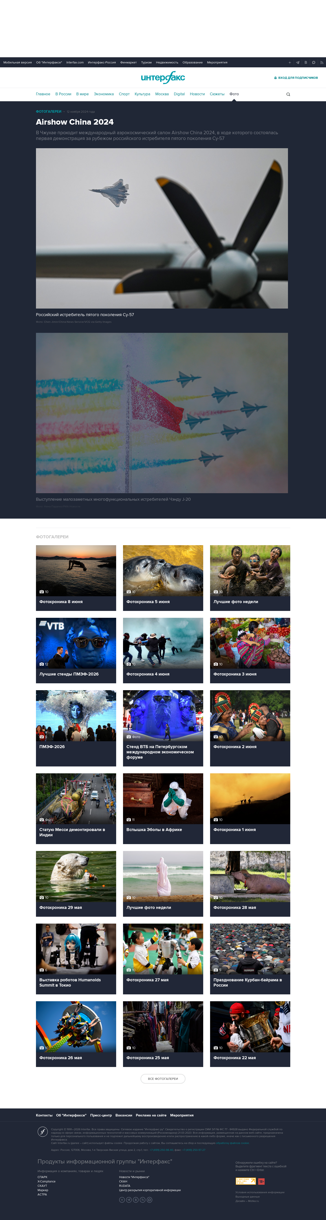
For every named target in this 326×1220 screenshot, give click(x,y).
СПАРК (42, 1177)
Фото (234, 94)
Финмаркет (128, 62)
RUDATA (124, 1186)
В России (63, 94)
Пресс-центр (101, 1115)
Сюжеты (217, 94)
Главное (43, 94)
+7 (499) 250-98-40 (161, 1150)
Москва (162, 94)
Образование (193, 62)
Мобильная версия (17, 62)
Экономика (104, 94)
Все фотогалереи (163, 1079)
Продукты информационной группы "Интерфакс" (105, 1161)
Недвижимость (167, 62)
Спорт (124, 94)
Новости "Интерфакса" (134, 1177)
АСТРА (42, 1194)
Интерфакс (163, 77)
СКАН (123, 1181)
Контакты (44, 1115)
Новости (197, 94)
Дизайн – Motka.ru (247, 1201)
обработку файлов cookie (232, 1143)
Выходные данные (248, 1196)
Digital (179, 94)
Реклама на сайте (151, 1115)
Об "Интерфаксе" (49, 62)
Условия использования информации (260, 1192)
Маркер (43, 1190)
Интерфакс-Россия (102, 62)
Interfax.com (75, 62)
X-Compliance (46, 1181)
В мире (82, 94)
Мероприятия (217, 62)
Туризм (146, 62)
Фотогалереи (48, 111)
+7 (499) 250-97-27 (193, 1150)
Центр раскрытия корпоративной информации (150, 1190)
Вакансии (123, 1115)
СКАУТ (42, 1186)
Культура (142, 94)
